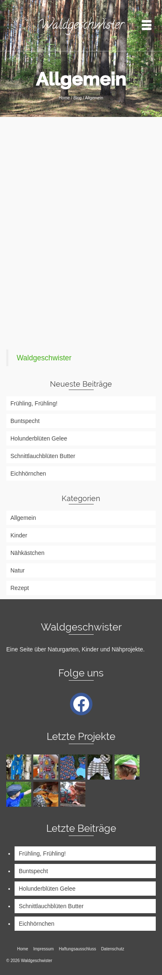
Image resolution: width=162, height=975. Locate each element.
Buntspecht (25, 421)
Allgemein (23, 517)
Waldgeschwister (44, 358)
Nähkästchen (27, 553)
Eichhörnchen (28, 473)
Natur (17, 570)
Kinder (18, 535)
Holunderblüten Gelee (38, 438)
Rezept (19, 588)
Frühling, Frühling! (33, 403)
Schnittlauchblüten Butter (42, 456)
